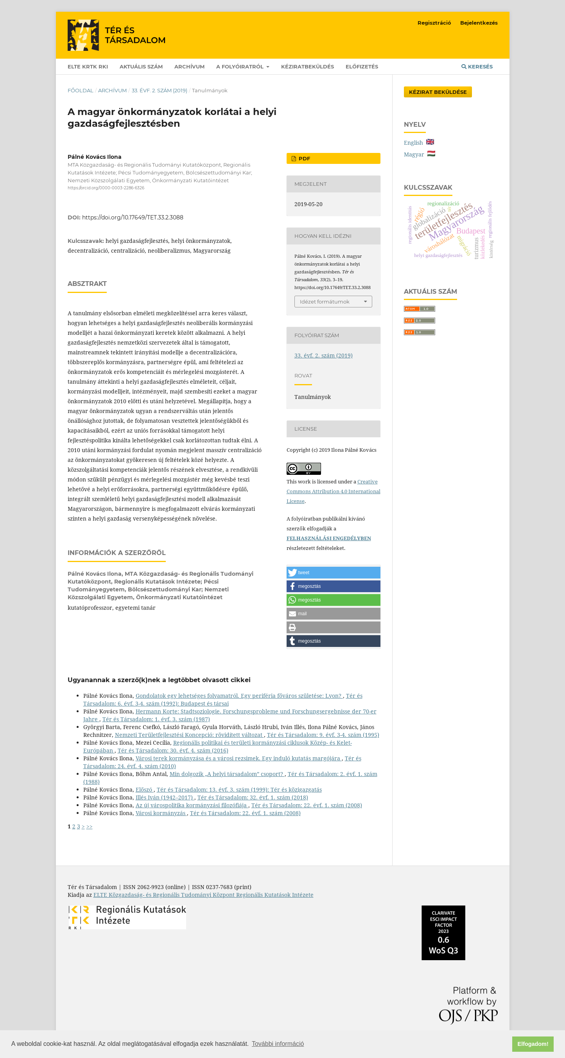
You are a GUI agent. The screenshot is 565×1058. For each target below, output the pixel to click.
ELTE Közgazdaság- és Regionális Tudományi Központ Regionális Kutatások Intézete (203, 894)
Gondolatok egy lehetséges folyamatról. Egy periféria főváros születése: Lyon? (239, 695)
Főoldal (80, 90)
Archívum (189, 66)
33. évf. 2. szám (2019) (159, 90)
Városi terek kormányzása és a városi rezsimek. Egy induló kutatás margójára (239, 758)
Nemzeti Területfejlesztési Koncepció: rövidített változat (189, 734)
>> (89, 826)
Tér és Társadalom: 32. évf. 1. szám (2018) (252, 797)
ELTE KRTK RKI (88, 66)
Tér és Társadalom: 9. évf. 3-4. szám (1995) (323, 734)
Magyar (419, 154)
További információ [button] (278, 1043)
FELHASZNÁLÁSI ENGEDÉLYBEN (329, 538)
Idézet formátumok (325, 301)
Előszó (145, 789)
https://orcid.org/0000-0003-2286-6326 (106, 187)
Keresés (477, 66)
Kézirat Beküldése (438, 92)
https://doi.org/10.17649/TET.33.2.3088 (132, 217)
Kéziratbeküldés (307, 66)
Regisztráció (434, 23)
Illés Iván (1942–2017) (165, 797)
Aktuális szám (141, 66)
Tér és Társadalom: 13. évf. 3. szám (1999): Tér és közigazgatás (239, 789)
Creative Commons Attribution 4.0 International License (333, 491)
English (419, 142)
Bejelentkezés (479, 23)
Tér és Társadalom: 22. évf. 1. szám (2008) (306, 805)
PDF (303, 158)
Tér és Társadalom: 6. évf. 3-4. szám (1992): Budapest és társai (222, 699)
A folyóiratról (240, 66)
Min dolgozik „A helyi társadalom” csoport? (227, 774)
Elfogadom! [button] (533, 1044)
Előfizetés (362, 66)
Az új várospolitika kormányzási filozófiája (192, 805)
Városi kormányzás (161, 813)
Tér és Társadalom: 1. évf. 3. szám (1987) (156, 719)
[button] (333, 572)
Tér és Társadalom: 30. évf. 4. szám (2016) (173, 750)
